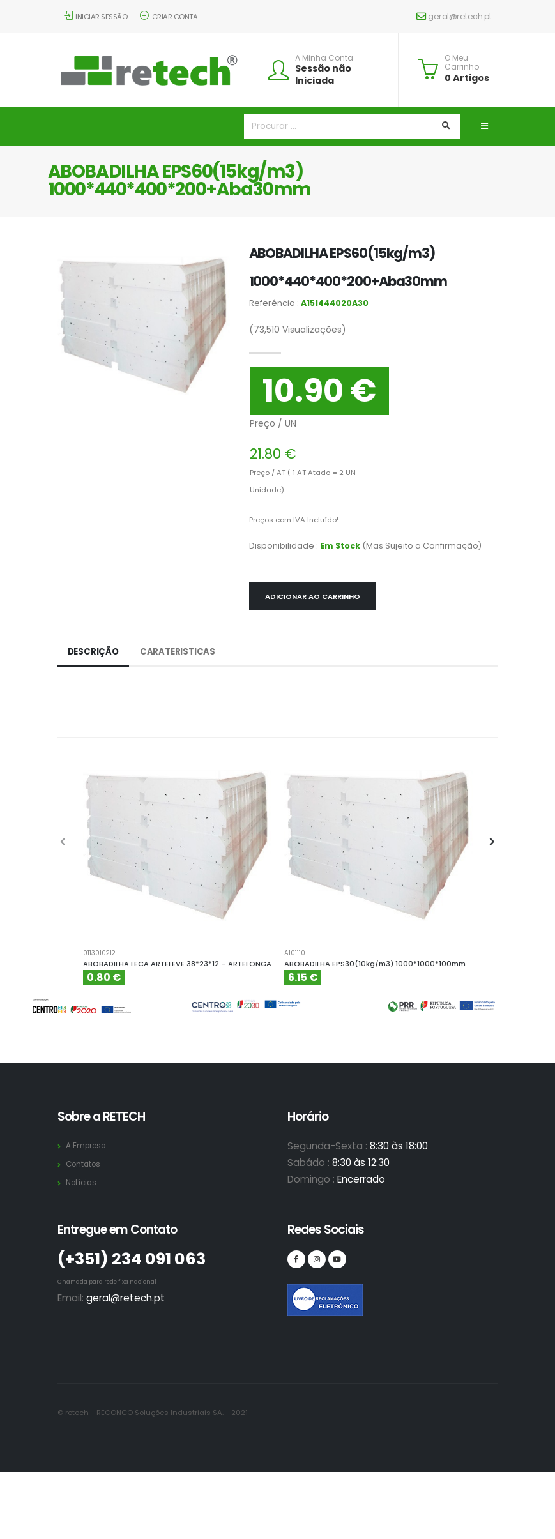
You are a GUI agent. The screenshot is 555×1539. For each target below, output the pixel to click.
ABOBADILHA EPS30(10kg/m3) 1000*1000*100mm (375, 964)
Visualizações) (297, 329)
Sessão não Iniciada (323, 74)
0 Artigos (467, 78)
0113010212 (99, 953)
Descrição (94, 652)
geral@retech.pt (454, 16)
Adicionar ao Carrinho (312, 596)
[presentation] (63, 842)
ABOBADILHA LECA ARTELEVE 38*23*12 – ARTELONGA (177, 964)
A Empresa (88, 1145)
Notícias (83, 1182)
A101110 (294, 953)
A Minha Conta (324, 58)
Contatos (85, 1163)
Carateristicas (180, 652)
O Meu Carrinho (462, 63)
